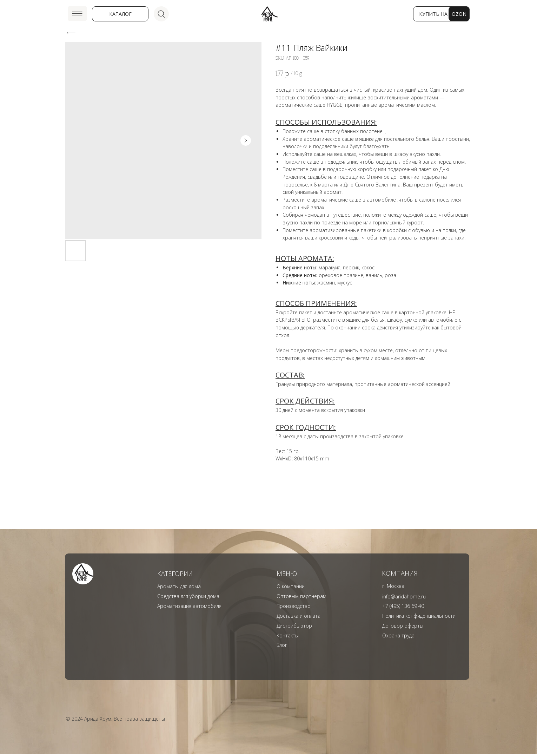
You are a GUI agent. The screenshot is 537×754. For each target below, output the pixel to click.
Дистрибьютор (294, 625)
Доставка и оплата (298, 615)
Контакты (288, 635)
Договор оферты (402, 625)
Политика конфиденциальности (419, 615)
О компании (291, 586)
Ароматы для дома (179, 586)
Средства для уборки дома (188, 596)
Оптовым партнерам (301, 596)
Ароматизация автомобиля (189, 606)
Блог (282, 645)
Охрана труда (398, 635)
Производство (294, 606)
